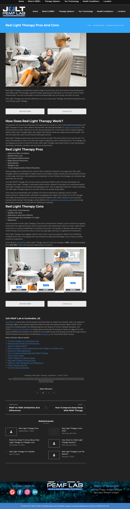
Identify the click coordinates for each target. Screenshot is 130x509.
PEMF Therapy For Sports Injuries (21, 358)
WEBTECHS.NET (102, 506)
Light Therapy (41, 378)
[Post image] (11, 432)
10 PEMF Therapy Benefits (18, 368)
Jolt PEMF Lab (12, 322)
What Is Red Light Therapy (46, 381)
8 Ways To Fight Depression (19, 351)
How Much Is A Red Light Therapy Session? (72, 441)
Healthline (21, 242)
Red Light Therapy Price (28, 428)
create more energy (72, 127)
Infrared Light (33, 378)
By (52, 375)
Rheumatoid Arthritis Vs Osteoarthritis (23, 343)
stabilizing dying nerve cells (61, 200)
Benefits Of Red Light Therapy (21, 378)
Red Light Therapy (39, 375)
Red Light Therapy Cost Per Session (73, 453)
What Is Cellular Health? (17, 346)
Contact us (45, 334)
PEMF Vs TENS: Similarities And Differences (25, 363)
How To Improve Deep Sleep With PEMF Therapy (28, 353)
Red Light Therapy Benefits (53, 378)
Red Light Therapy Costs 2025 (72, 429)
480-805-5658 (25, 111)
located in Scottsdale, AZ (21, 329)
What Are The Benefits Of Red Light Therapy (72, 378)
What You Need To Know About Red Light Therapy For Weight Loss (35, 348)
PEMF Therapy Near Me (17, 365)
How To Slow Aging (16, 356)
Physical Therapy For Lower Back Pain (23, 341)
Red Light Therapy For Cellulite (22, 452)
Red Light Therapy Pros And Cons (21, 360)
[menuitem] (42, 3)
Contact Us (67, 111)
